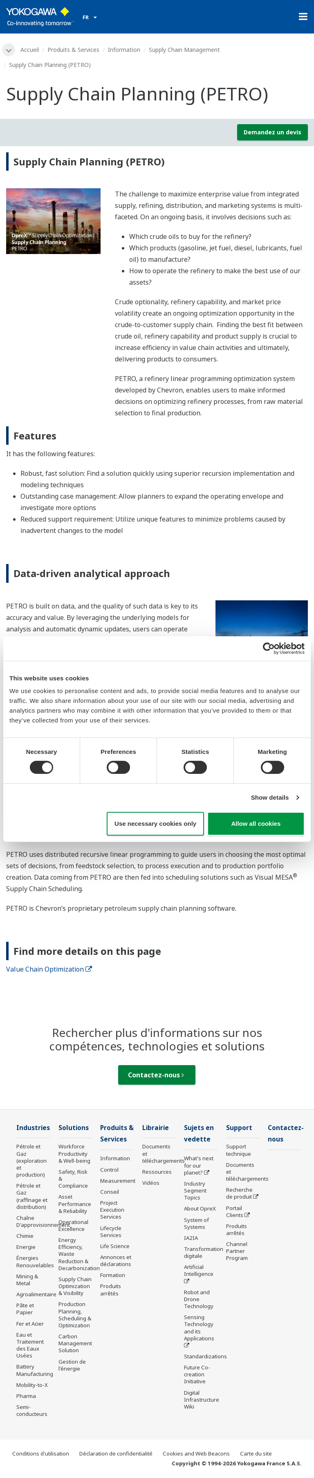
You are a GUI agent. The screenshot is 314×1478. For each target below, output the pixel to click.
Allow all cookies (255, 823)
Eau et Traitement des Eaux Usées (30, 1345)
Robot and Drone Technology (198, 1299)
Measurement (117, 1180)
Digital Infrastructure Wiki (201, 1399)
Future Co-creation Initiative (197, 1374)
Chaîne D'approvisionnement (43, 1221)
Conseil (109, 1191)
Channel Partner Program (237, 1251)
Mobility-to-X (32, 1385)
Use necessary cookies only (155, 823)
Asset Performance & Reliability (74, 1203)
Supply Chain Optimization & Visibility (75, 1286)
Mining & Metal (27, 1280)
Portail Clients (234, 1211)
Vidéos (150, 1182)
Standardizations (205, 1356)
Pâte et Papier (25, 1309)
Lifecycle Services (110, 1231)
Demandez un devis (272, 132)
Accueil (29, 50)
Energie (26, 1247)
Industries (33, 1128)
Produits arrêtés (110, 1289)
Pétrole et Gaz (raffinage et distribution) (31, 1196)
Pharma (26, 1396)
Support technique (238, 1150)
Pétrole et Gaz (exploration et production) (31, 1160)
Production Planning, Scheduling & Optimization (74, 1314)
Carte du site (256, 1453)
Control (109, 1169)
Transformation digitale (203, 1252)
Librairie (155, 1128)
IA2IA (191, 1238)
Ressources (157, 1171)
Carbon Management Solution (75, 1343)
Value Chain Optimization (49, 969)
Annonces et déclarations (115, 1260)
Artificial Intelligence (198, 1270)
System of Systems (196, 1223)
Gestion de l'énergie (72, 1365)
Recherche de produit (239, 1193)
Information (124, 50)
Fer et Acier (30, 1323)
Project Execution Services (112, 1209)
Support (239, 1128)
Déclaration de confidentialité (116, 1453)
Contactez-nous (156, 1074)
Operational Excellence (73, 1225)
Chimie (25, 1235)
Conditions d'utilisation (40, 1453)
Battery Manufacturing (34, 1370)
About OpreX (200, 1208)
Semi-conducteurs (31, 1410)
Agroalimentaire (36, 1294)
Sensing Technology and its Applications (199, 1327)
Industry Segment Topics (195, 1190)
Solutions (73, 1128)
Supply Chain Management (184, 50)
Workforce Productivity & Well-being (74, 1153)
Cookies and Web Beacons (196, 1453)
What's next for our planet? (198, 1165)
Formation (112, 1275)
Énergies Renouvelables (35, 1261)
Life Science (115, 1246)
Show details (270, 797)
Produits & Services (73, 50)
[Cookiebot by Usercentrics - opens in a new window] (269, 648)
